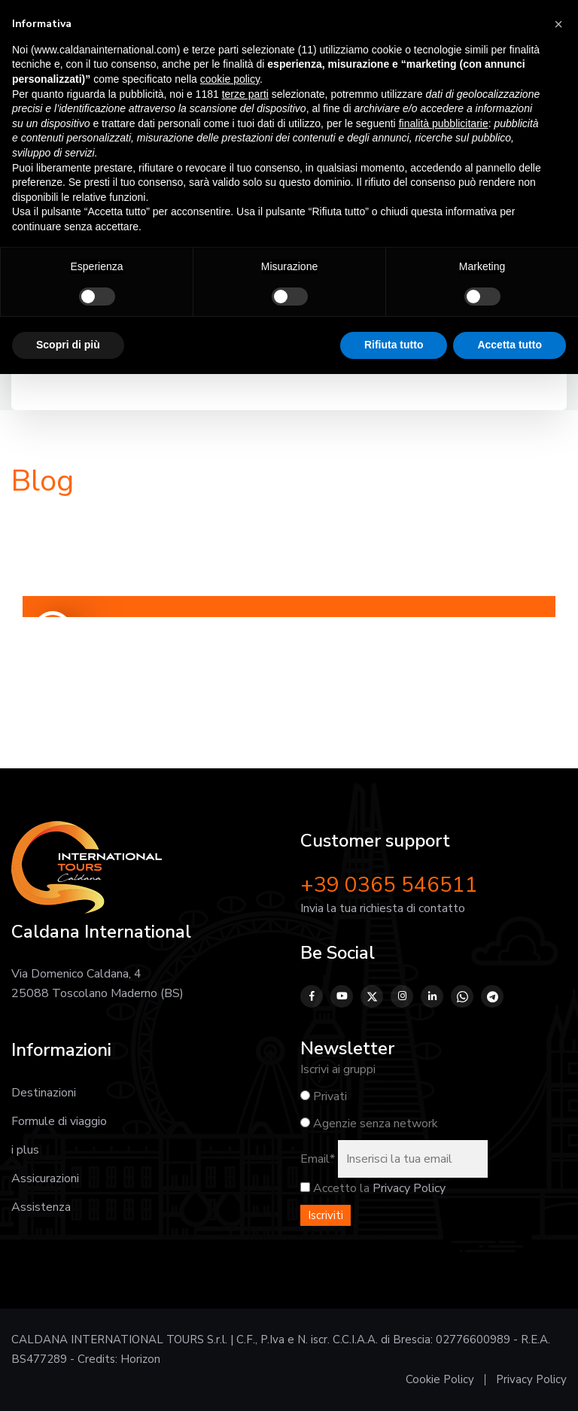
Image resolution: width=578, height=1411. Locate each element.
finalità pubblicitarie (443, 123)
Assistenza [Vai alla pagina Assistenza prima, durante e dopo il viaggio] (41, 1207)
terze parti (245, 94)
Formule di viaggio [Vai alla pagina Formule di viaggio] (59, 1121)
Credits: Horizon (119, 1359)
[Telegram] (492, 996)
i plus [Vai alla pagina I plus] (25, 1150)
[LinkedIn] (432, 996)
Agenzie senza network (369, 1123)
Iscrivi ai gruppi (338, 1069)
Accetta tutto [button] (509, 345)
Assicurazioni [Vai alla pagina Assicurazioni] (45, 1178)
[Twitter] (371, 996)
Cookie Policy (440, 1379)
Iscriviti (325, 1215)
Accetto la (335, 1188)
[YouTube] (341, 996)
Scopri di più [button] (68, 345)
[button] (558, 24)
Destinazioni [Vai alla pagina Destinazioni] (43, 1092)
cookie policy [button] (230, 79)
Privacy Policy (409, 1188)
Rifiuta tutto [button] (394, 345)
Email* (317, 1159)
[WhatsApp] (462, 996)
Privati (323, 1096)
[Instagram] (402, 996)
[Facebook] (311, 996)
